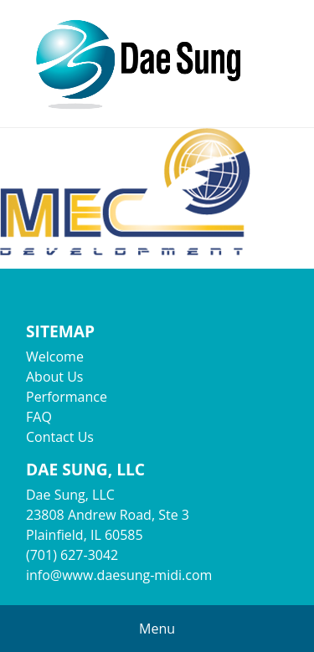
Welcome (55, 356)
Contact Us (60, 437)
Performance (66, 397)
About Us (55, 376)
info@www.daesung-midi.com (119, 575)
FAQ (39, 417)
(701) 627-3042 (72, 555)
